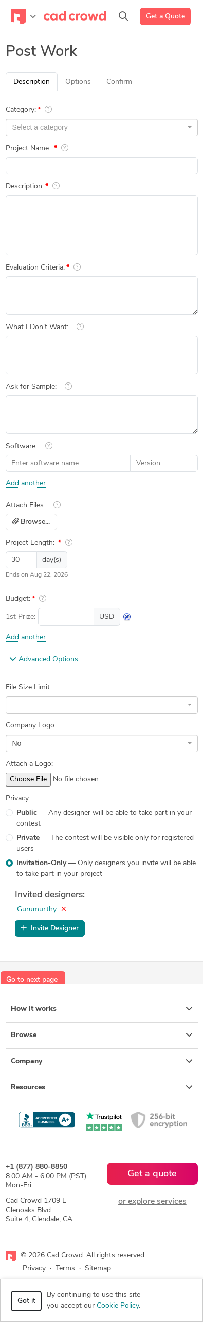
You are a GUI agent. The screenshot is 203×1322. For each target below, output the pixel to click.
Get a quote (152, 1174)
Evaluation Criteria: (35, 268)
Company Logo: (31, 726)
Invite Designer (50, 928)
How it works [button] (102, 1009)
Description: (25, 186)
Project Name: (29, 148)
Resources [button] (102, 1087)
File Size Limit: (28, 688)
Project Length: (31, 543)
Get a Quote (165, 17)
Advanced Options (43, 659)
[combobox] (102, 127)
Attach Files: (25, 505)
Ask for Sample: (31, 387)
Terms (65, 1268)
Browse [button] (102, 1035)
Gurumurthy (37, 909)
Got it (26, 1301)
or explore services (152, 1202)
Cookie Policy (118, 1306)
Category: (21, 110)
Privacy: (18, 798)
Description (31, 82)
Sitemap (98, 1268)
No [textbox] (17, 743)
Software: (21, 446)
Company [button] (102, 1061)
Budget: (18, 599)
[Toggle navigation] (23, 16)
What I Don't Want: (37, 327)
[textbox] (98, 127)
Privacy (34, 1268)
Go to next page (32, 980)
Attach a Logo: (29, 764)
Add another (26, 483)
